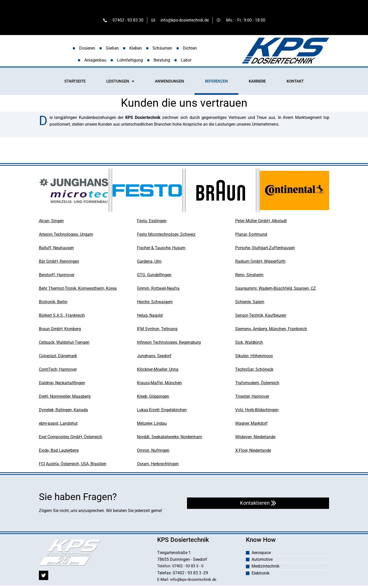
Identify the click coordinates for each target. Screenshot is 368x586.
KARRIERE (257, 82)
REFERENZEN (216, 82)
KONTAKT (295, 82)
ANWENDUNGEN (169, 82)
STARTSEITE (75, 82)
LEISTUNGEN (120, 82)
